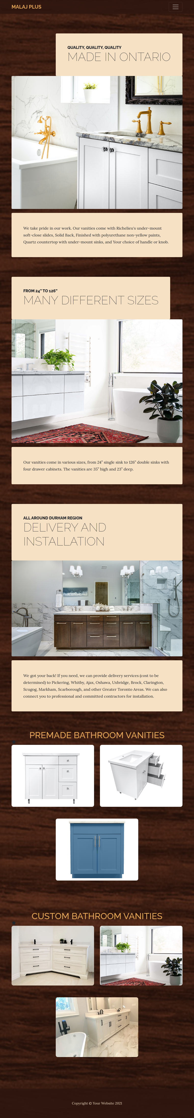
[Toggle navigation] (175, 7)
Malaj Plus (27, 7)
